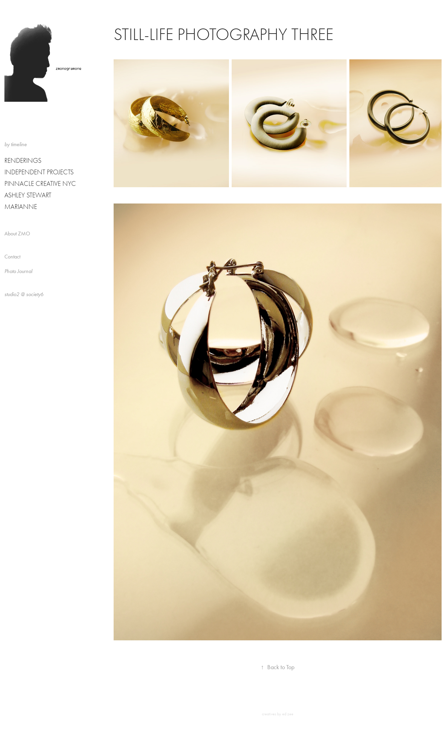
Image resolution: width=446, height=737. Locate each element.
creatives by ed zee (277, 714)
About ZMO (17, 233)
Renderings (22, 160)
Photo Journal (18, 271)
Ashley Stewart (27, 195)
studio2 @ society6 (23, 294)
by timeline (15, 144)
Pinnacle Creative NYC (40, 184)
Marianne (20, 207)
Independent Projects (39, 172)
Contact (12, 256)
